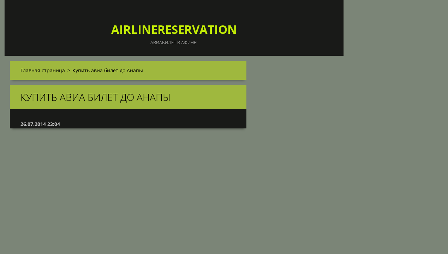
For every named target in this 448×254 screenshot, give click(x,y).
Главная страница (42, 70)
